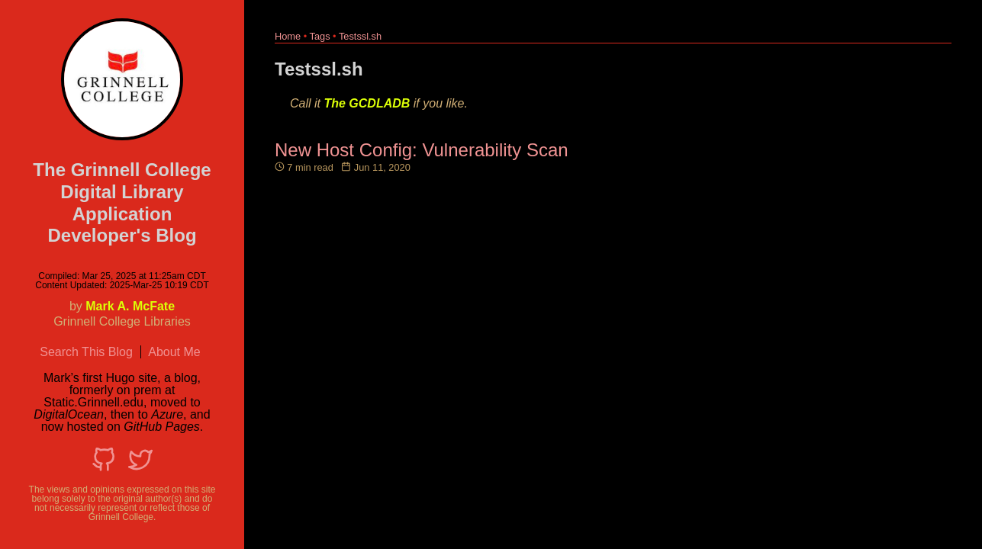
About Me (174, 351)
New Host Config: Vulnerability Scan (421, 150)
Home (288, 36)
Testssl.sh (360, 36)
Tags (320, 36)
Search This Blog (86, 351)
